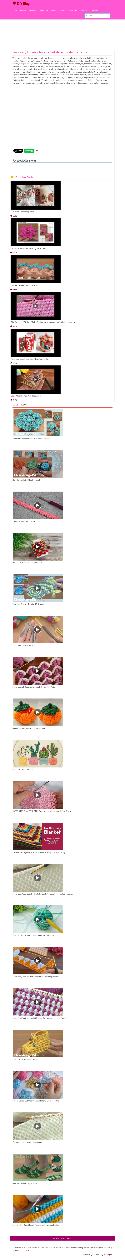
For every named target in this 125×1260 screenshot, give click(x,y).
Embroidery (43, 10)
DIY (15, 10)
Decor (53, 10)
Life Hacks (72, 10)
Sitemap (15, 1250)
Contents (94, 10)
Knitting (23, 10)
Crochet (32, 10)
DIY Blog (21, 3)
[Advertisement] (62, 29)
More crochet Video (62, 1238)
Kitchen (62, 10)
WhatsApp (29, 150)
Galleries (84, 10)
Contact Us (25, 1250)
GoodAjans (108, 1254)
